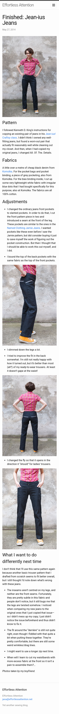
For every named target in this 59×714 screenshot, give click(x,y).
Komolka (7, 171)
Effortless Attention (18, 5)
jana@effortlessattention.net (17, 699)
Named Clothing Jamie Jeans (23, 227)
